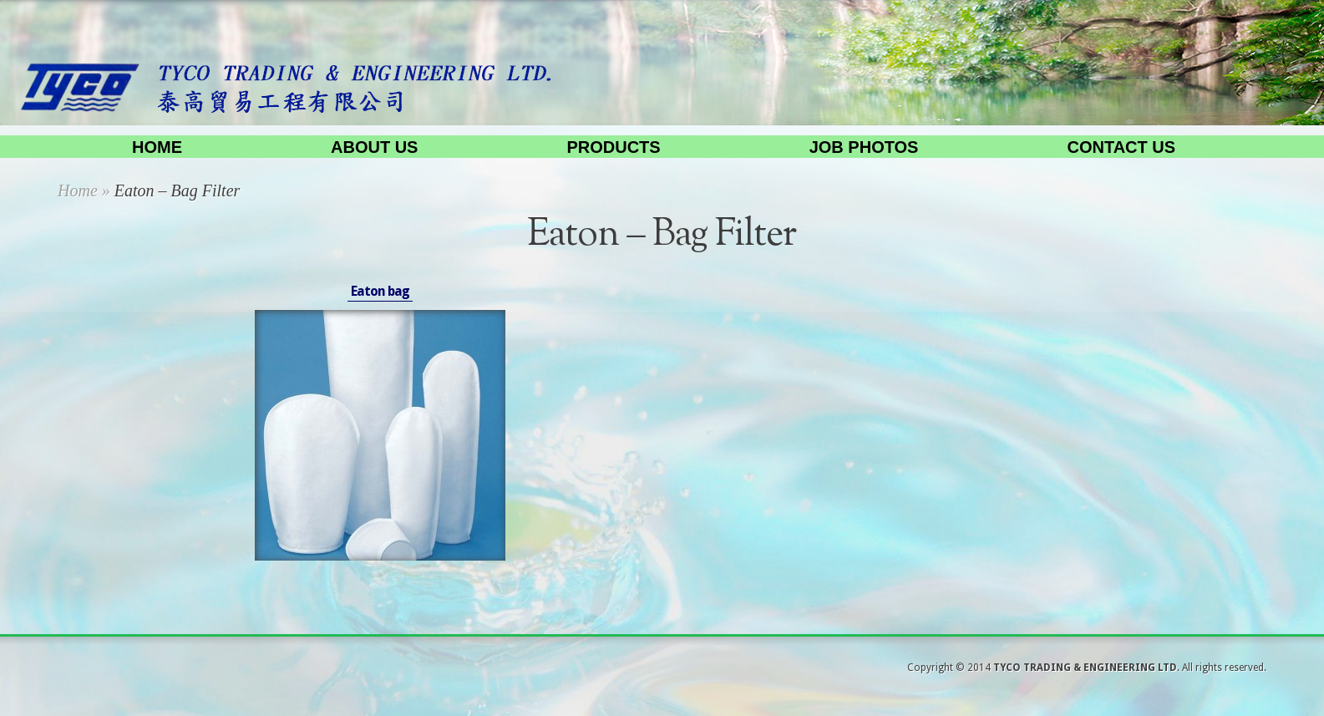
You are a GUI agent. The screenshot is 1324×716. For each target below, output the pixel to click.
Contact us (1121, 147)
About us (374, 147)
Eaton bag (380, 291)
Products (613, 147)
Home (157, 147)
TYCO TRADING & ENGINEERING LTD (1085, 667)
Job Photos (864, 147)
